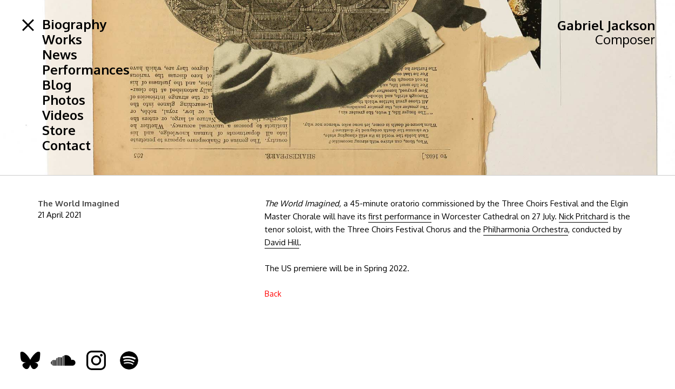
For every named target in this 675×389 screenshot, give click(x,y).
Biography (74, 24)
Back (273, 293)
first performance (399, 216)
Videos (63, 115)
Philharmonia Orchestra (525, 229)
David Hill (282, 242)
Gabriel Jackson (606, 25)
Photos (63, 100)
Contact (66, 145)
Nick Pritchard (583, 216)
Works (62, 39)
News (59, 54)
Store (59, 130)
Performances (86, 69)
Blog (56, 84)
